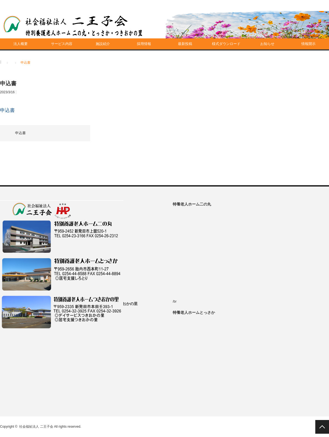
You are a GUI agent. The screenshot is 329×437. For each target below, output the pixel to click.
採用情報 (144, 44)
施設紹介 (103, 44)
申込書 (7, 110)
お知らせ (267, 44)
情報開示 (308, 44)
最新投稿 (185, 44)
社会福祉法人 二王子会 (36, 426)
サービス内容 (61, 44)
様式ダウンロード (226, 44)
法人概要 (20, 44)
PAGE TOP (322, 427)
